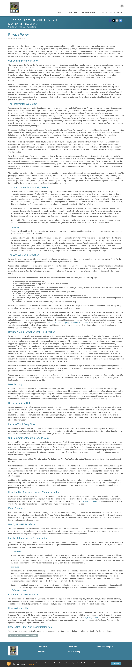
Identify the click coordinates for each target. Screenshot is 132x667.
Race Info (61, 13)
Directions (32, 27)
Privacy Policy (31, 664)
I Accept (116, 664)
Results (103, 13)
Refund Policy (116, 13)
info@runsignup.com (89, 501)
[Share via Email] (117, 20)
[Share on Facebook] (110, 20)
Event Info (72, 13)
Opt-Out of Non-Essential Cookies (23, 636)
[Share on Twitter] (113, 20)
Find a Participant (88, 13)
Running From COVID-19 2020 (32, 20)
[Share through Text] (120, 20)
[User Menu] (122, 6)
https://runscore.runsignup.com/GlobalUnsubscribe (68, 323)
